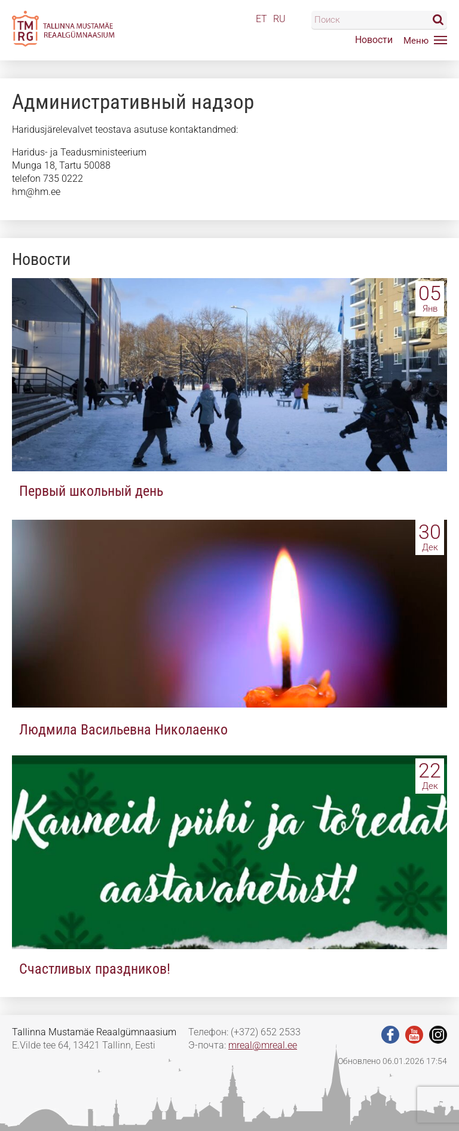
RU (279, 19)
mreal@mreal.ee (262, 1045)
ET (261, 19)
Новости (374, 39)
